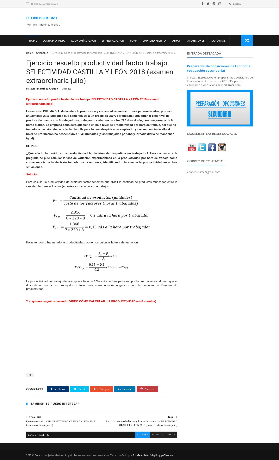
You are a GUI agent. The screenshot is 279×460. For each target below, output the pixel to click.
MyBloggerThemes (162, 455)
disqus (171, 435)
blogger (142, 435)
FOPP (133, 40)
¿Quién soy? (218, 40)
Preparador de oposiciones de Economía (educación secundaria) (219, 68)
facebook (158, 435)
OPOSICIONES (195, 40)
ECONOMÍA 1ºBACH (83, 40)
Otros (176, 40)
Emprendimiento (154, 40)
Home (33, 40)
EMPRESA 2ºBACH (113, 40)
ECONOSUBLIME (42, 17)
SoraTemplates (141, 455)
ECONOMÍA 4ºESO (54, 40)
